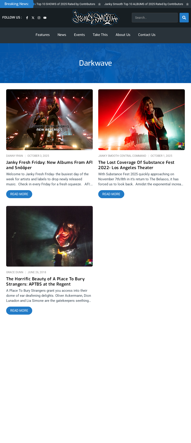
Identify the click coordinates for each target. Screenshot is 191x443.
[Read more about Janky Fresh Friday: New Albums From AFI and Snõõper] (19, 194)
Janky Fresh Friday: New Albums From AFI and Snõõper (49, 165)
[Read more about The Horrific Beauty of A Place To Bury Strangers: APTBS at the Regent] (19, 310)
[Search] (184, 17)
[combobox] (155, 17)
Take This (100, 34)
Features (43, 34)
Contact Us (147, 34)
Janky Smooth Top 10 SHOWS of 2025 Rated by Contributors (61, 4)
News (62, 34)
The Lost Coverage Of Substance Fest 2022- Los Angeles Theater (136, 165)
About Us (123, 34)
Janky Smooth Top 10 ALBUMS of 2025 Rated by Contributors (148, 4)
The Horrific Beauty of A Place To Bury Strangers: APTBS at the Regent (45, 281)
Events (79, 34)
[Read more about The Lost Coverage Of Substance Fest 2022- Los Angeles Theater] (111, 194)
